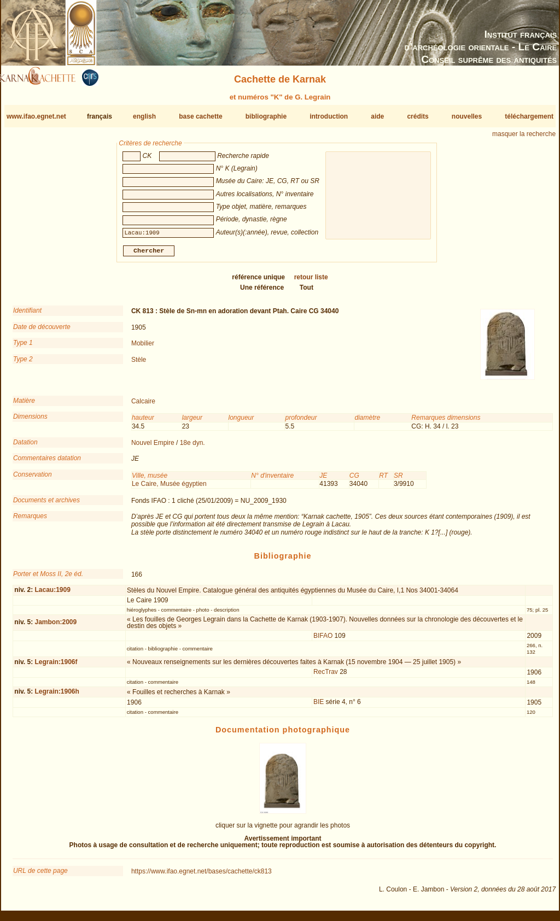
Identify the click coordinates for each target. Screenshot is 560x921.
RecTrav (325, 676)
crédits (417, 116)
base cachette (200, 116)
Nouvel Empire (152, 447)
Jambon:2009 (55, 626)
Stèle (138, 363)
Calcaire (143, 405)
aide (377, 116)
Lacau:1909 (52, 594)
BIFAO (322, 640)
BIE (318, 706)
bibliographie (266, 116)
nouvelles (467, 116)
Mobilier (142, 347)
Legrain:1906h (56, 696)
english (144, 116)
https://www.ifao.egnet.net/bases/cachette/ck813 (201, 875)
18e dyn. (192, 447)
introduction (329, 116)
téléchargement (529, 116)
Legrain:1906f (55, 666)
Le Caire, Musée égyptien (169, 488)
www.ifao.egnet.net (36, 116)
